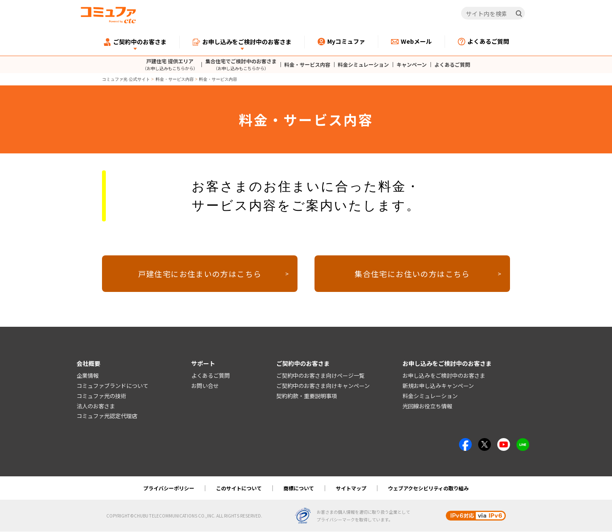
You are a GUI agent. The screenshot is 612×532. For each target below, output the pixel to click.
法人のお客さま (95, 406)
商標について (298, 488)
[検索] (519, 13)
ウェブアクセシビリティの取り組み (428, 488)
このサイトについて (239, 488)
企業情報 (87, 376)
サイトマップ (351, 488)
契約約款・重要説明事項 (306, 396)
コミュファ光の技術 (101, 396)
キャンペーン (412, 64)
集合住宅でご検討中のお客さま (241, 64)
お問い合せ (205, 386)
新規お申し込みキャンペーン (438, 386)
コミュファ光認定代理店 (106, 416)
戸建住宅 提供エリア (170, 64)
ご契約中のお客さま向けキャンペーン (323, 386)
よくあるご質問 (452, 64)
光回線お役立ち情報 (427, 406)
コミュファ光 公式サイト (126, 79)
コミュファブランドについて (112, 386)
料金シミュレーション (363, 64)
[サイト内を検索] (493, 13)
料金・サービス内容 (307, 64)
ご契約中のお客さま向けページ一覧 (320, 376)
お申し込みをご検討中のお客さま (443, 376)
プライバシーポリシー (168, 488)
